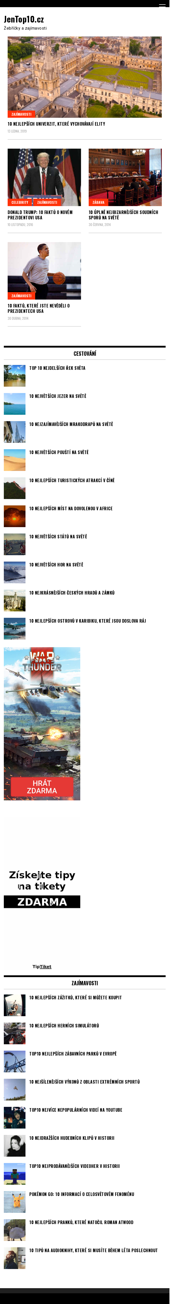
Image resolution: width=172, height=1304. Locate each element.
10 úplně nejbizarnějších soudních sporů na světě (123, 215)
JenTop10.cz (24, 19)
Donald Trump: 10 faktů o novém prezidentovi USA (40, 215)
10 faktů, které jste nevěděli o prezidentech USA (39, 308)
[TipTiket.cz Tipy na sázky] (42, 967)
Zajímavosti (21, 114)
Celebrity (19, 202)
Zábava (98, 202)
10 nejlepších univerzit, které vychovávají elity (56, 124)
